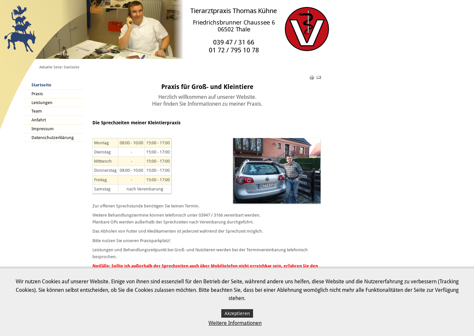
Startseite (41, 84)
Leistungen (41, 102)
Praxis (37, 93)
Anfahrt (38, 119)
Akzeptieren (237, 313)
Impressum (42, 128)
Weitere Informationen (235, 323)
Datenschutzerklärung (52, 137)
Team (36, 111)
